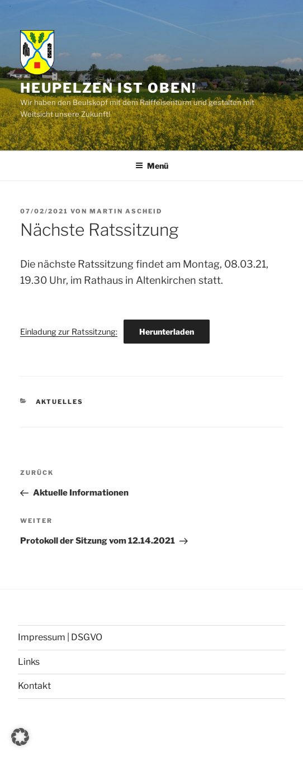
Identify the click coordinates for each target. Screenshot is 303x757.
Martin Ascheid (125, 211)
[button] (20, 737)
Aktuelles (60, 402)
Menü (151, 165)
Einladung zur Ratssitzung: (68, 332)
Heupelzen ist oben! (108, 88)
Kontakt (34, 685)
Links (29, 661)
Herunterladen (166, 331)
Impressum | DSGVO (60, 637)
